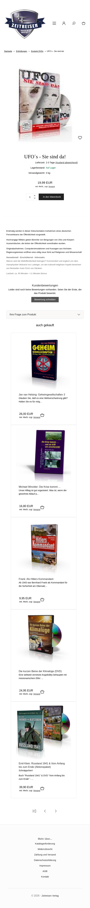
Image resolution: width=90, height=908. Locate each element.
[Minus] (34, 198)
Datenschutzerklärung (45, 860)
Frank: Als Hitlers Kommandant (36, 579)
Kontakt (45, 876)
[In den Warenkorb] (42, 415)
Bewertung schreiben (45, 299)
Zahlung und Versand (45, 854)
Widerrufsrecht (45, 849)
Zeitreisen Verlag (50, 895)
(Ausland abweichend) (66, 162)
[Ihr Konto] (63, 24)
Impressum (45, 865)
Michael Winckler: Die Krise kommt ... (39, 486)
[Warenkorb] (83, 24)
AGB (45, 871)
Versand (51, 186)
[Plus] (34, 195)
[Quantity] (30, 197)
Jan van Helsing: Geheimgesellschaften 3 (42, 394)
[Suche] (73, 24)
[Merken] (80, 139)
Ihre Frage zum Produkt (23, 314)
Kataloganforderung (45, 843)
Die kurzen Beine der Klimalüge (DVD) (40, 671)
